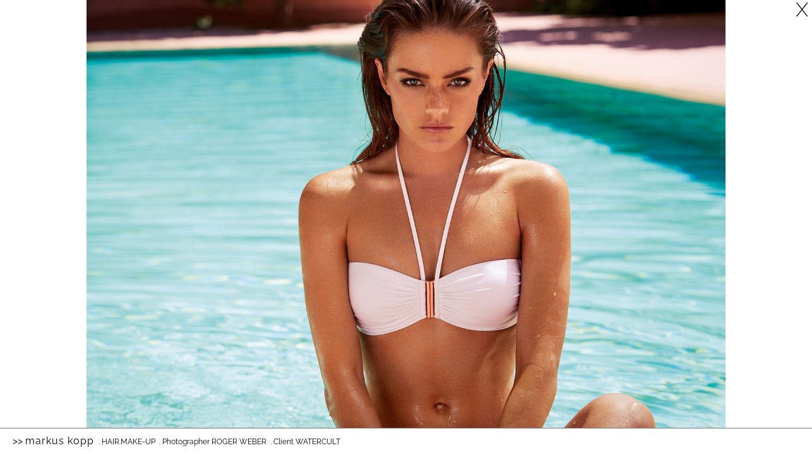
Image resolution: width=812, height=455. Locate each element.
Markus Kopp (59, 441)
